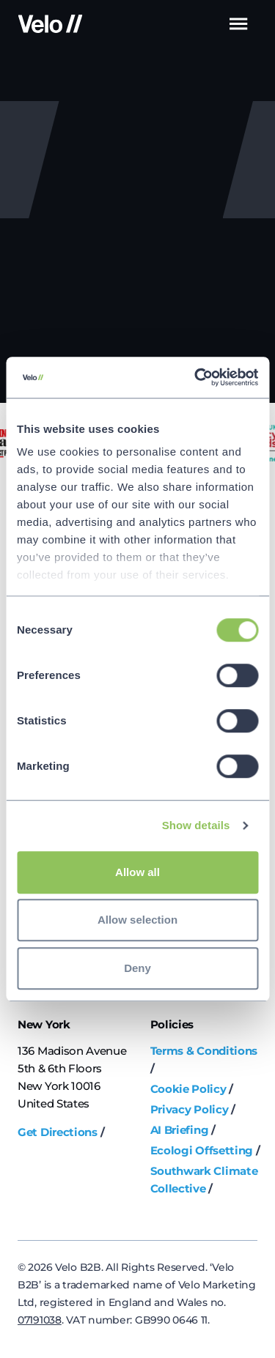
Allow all (137, 872)
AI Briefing (179, 1130)
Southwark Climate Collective (204, 1179)
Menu (238, 24)
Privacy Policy (189, 1109)
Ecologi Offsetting (202, 1150)
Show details (196, 825)
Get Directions (58, 1132)
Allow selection (137, 919)
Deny (137, 968)
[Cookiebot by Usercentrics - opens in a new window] (195, 377)
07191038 (40, 1320)
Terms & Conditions (204, 1051)
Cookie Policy (188, 1089)
